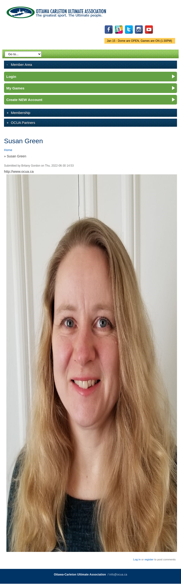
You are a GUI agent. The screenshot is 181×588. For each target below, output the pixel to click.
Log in (136, 559)
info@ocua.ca (118, 574)
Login (11, 77)
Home (8, 150)
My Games (15, 88)
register (148, 559)
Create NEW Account (24, 100)
